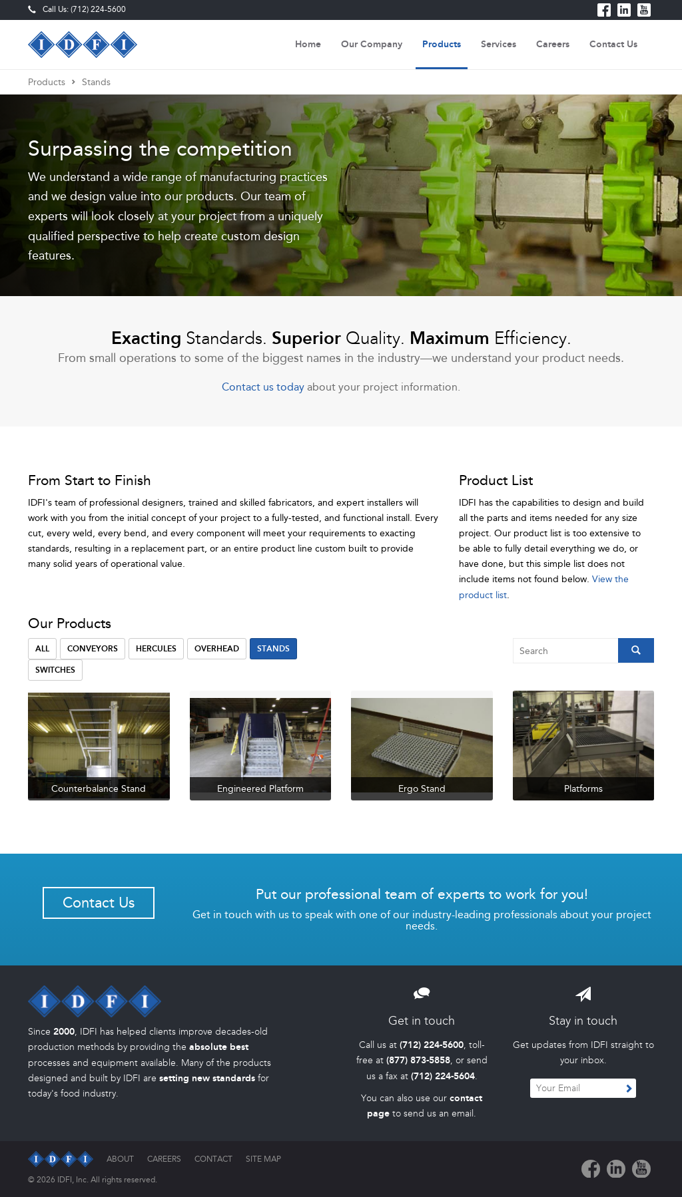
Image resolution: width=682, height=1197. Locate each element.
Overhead (216, 648)
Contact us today (263, 387)
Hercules (156, 648)
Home (308, 44)
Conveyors (92, 648)
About (120, 1159)
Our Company (371, 44)
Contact (213, 1159)
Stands (96, 82)
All (42, 648)
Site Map (263, 1159)
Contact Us (613, 44)
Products (441, 44)
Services (498, 44)
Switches (55, 670)
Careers (552, 44)
